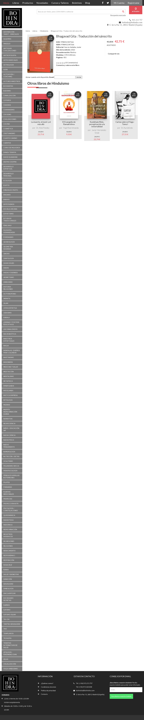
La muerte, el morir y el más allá (41, 123)
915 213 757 (137, 20)
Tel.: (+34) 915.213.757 (84, 683)
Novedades (42, 2)
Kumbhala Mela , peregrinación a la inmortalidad (97, 124)
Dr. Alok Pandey (42, 128)
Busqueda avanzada (118, 15)
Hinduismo (44, 31)
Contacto (43, 694)
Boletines (77, 2)
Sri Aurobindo (127, 128)
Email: (51, 77)
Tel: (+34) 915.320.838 (84, 687)
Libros (15, 2)
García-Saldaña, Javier (72, 47)
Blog (87, 2)
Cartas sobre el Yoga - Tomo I (125, 123)
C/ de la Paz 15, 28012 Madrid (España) (125, 25)
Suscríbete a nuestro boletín (121, 696)
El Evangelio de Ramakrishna (69, 123)
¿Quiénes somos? (45, 683)
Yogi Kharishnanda (71, 128)
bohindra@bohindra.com (132, 22)
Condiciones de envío (47, 687)
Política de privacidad (47, 690)
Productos (27, 2)
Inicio (7, 2)
